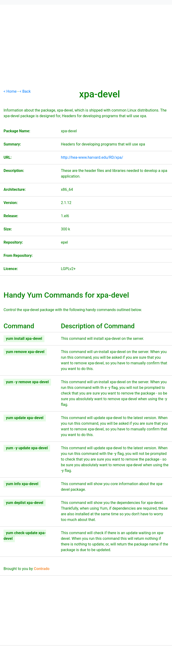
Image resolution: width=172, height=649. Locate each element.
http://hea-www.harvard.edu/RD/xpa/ (92, 157)
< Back (25, 91)
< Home (10, 91)
